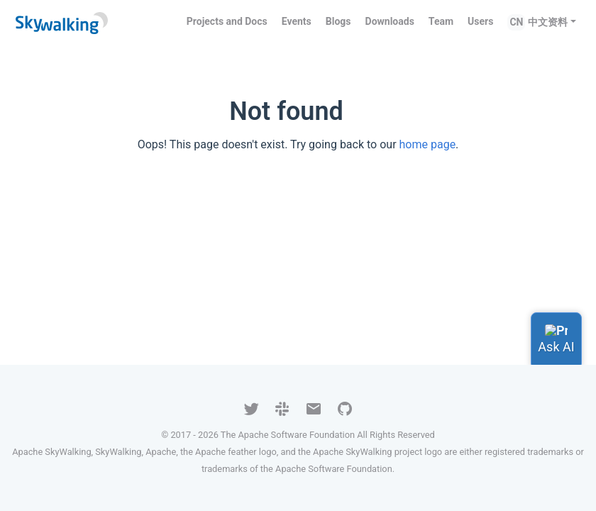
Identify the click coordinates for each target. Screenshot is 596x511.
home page (427, 144)
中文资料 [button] (548, 22)
